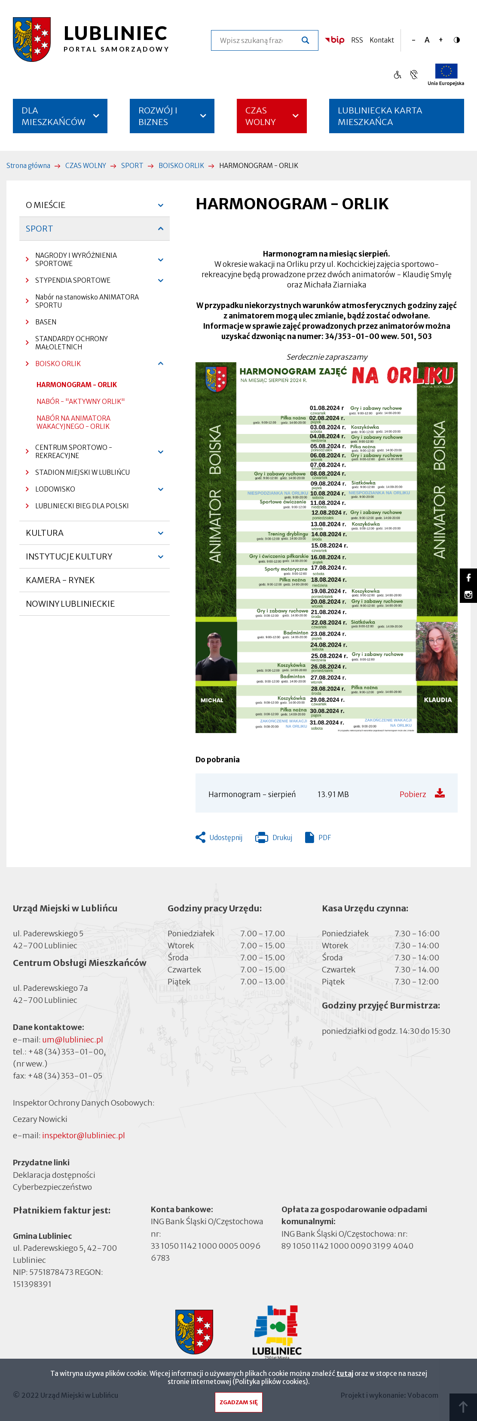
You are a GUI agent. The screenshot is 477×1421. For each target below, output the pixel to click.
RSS (357, 40)
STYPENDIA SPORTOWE (68, 282)
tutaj (344, 1373)
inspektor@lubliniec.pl (83, 1135)
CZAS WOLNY (260, 116)
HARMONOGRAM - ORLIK (77, 385)
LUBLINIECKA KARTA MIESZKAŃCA (380, 119)
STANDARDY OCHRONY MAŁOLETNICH (71, 343)
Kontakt (382, 40)
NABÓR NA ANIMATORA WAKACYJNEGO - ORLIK (73, 422)
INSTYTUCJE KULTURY (69, 559)
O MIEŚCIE (45, 208)
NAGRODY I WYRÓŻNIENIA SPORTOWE (71, 261)
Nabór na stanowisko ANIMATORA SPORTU (87, 301)
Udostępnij (226, 838)
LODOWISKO (50, 491)
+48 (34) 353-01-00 (66, 1052)
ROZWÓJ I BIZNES (157, 116)
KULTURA (45, 536)
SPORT (132, 166)
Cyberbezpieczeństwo (52, 1186)
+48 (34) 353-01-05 (65, 1076)
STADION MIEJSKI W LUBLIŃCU (82, 472)
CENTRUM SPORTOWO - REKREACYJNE (69, 453)
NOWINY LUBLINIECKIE (70, 604)
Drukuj (273, 840)
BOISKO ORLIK (181, 166)
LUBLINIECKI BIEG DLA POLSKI (82, 506)
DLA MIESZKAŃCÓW (53, 116)
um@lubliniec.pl (72, 1040)
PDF (324, 838)
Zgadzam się (239, 1402)
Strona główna (28, 166)
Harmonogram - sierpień (252, 794)
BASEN (45, 322)
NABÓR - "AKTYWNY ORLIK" (81, 401)
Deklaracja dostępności (54, 1175)
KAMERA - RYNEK (60, 583)
